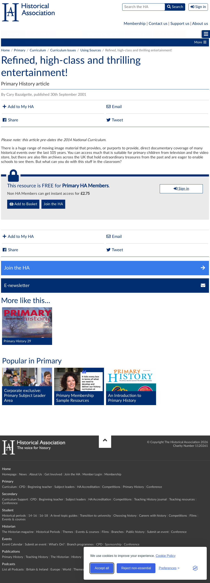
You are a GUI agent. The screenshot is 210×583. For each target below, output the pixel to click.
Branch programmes (80, 544)
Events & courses (14, 519)
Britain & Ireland (37, 569)
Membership (135, 24)
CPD (28, 42)
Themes (68, 531)
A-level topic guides (64, 515)
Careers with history (152, 515)
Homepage (9, 474)
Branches (117, 531)
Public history (135, 531)
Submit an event (158, 531)
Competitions (139, 42)
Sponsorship (113, 544)
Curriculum (11, 42)
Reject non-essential (136, 568)
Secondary (41, 34)
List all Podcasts (13, 569)
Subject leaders (81, 42)
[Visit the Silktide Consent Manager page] (195, 568)
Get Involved (53, 474)
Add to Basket (23, 204)
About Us (35, 474)
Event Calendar (12, 544)
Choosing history (125, 515)
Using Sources (90, 50)
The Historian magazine (18, 531)
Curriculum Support (15, 499)
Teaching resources (182, 499)
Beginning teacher (51, 42)
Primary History (166, 42)
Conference (154, 487)
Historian (138, 34)
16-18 (43, 515)
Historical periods (14, 515)
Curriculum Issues (63, 50)
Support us (179, 24)
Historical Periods (48, 531)
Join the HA (53, 204)
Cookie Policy (166, 556)
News (23, 474)
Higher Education (103, 34)
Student (69, 34)
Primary (13, 34)
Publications (169, 34)
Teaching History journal (150, 499)
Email (114, 107)
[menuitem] (13, 34)
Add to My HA (18, 107)
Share (10, 120)
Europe (55, 569)
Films (193, 515)
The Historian (60, 557)
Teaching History (37, 557)
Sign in (181, 189)
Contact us (158, 24)
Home (5, 50)
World (67, 569)
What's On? (57, 544)
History (76, 557)
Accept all (102, 568)
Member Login (92, 474)
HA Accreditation (110, 42)
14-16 (32, 515)
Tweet (114, 120)
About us (200, 24)
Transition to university (95, 515)
